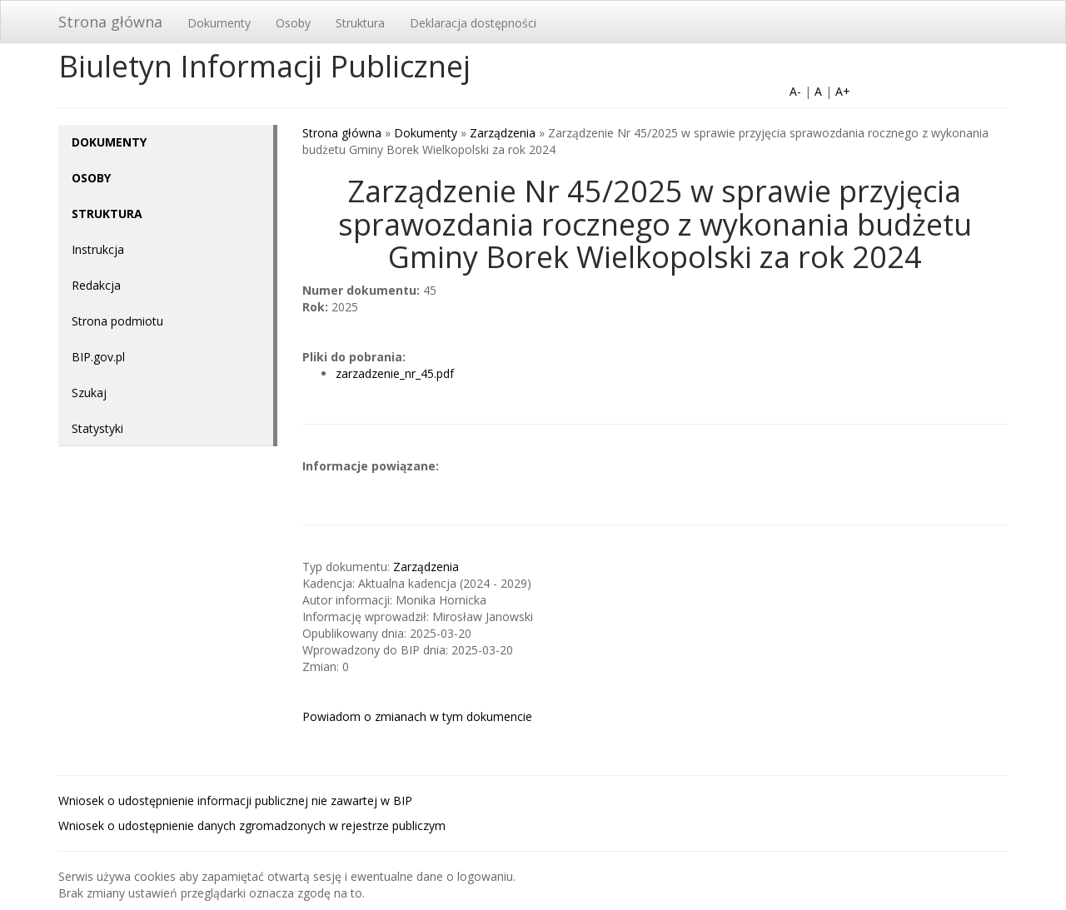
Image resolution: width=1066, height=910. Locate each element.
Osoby (293, 23)
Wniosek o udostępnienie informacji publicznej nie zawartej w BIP (235, 800)
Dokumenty (219, 23)
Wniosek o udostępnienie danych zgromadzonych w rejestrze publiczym (252, 825)
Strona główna (110, 22)
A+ (842, 91)
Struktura (360, 23)
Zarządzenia (502, 133)
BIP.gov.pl (98, 357)
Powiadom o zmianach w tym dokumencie (417, 716)
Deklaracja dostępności (473, 23)
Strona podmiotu (117, 321)
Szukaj (89, 392)
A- (795, 91)
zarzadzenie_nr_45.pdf (395, 373)
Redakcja (96, 285)
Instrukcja (98, 249)
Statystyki (97, 428)
